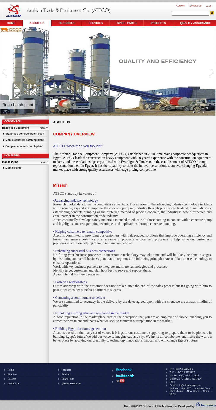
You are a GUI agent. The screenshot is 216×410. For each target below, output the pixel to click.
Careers (180, 5)
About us (37, 23)
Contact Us (195, 5)
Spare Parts (127, 23)
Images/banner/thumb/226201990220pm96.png (203, 112)
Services (96, 23)
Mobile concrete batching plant (24, 139)
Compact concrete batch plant (24, 146)
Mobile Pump (13, 167)
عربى (209, 5)
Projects (158, 23)
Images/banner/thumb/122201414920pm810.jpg (194, 112)
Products (66, 23)
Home (11, 23)
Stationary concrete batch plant (24, 133)
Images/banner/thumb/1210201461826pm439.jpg (199, 112)
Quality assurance (195, 23)
